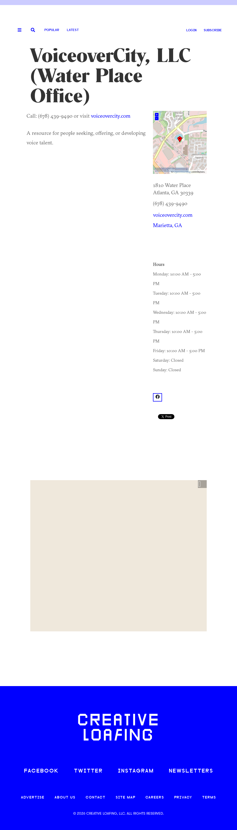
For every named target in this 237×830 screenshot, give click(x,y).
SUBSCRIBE (213, 30)
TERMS (209, 798)
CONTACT (96, 798)
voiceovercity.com (110, 115)
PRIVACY (183, 798)
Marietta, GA (167, 225)
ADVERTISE (32, 798)
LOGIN (191, 30)
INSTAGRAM (136, 771)
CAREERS (154, 798)
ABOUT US (65, 798)
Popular (51, 30)
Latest (73, 30)
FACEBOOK (41, 771)
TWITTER (88, 771)
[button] (202, 484)
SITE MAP (125, 798)
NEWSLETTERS (191, 771)
